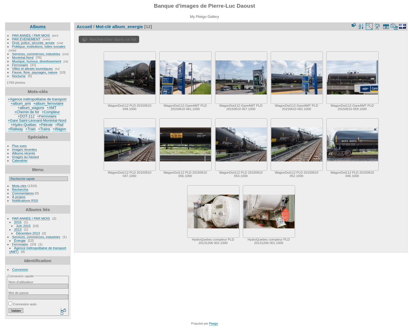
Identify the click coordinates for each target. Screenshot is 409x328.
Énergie (20, 240)
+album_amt (21, 103)
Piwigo (213, 323)
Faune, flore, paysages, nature (35, 72)
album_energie (127, 26)
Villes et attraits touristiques (32, 68)
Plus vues (19, 146)
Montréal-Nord (23, 57)
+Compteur (51, 112)
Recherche (20, 189)
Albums (38, 26)
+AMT (52, 108)
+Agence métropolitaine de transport (37, 99)
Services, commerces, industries (36, 54)
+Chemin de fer (26, 112)
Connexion (20, 269)
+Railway (15, 129)
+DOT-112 (26, 116)
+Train (30, 129)
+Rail (59, 125)
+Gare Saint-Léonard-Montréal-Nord (37, 120)
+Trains (44, 129)
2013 (18, 229)
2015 (18, 222)
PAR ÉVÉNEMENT (26, 39)
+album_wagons (31, 108)
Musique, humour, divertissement (36, 61)
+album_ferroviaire (48, 103)
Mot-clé (103, 26)
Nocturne (19, 76)
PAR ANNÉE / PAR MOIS (31, 35)
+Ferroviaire (47, 116)
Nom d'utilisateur (21, 282)
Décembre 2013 (28, 233)
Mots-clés (19, 186)
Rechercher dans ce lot (112, 39)
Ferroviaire (20, 65)
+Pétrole (46, 125)
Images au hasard (25, 157)
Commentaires (23, 193)
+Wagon (59, 129)
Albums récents (23, 153)
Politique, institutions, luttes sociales (39, 46)
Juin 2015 (23, 226)
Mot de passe (19, 293)
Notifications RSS (25, 200)
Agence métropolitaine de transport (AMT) (37, 249)
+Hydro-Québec (24, 125)
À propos (19, 197)
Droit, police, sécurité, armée (33, 43)
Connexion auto (23, 304)
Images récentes (24, 149)
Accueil (84, 26)
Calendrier (20, 160)
